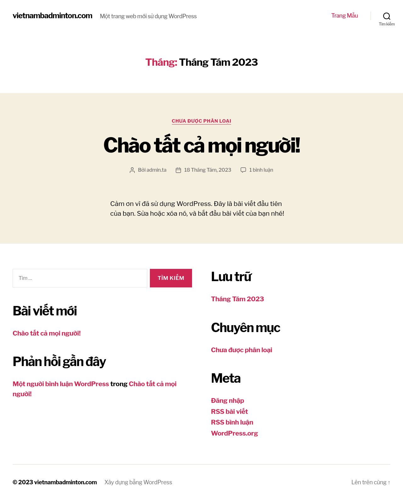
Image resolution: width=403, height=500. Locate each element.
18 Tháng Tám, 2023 (207, 170)
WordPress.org (234, 433)
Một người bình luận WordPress (61, 384)
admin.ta (156, 170)
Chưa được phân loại (201, 121)
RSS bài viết (229, 411)
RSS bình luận (232, 422)
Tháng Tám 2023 (237, 299)
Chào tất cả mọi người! (201, 145)
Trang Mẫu (344, 15)
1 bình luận (261, 170)
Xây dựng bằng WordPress (138, 482)
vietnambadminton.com (52, 15)
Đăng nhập (227, 400)
